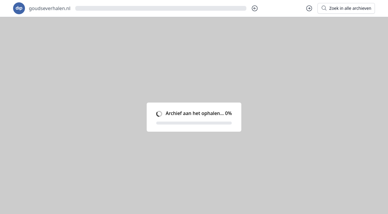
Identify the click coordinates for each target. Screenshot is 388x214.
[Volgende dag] (309, 8)
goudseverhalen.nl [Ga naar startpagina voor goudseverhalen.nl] (50, 8)
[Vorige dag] (254, 8)
